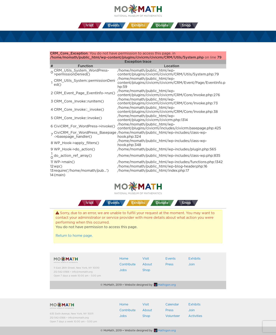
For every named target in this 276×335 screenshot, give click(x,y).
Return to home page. (74, 236)
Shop (146, 270)
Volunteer (172, 316)
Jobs (123, 270)
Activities (195, 316)
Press (169, 264)
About (147, 264)
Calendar (172, 304)
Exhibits (194, 258)
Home (123, 258)
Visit (145, 258)
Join (191, 264)
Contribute (127, 264)
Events (170, 258)
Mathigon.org (165, 285)
